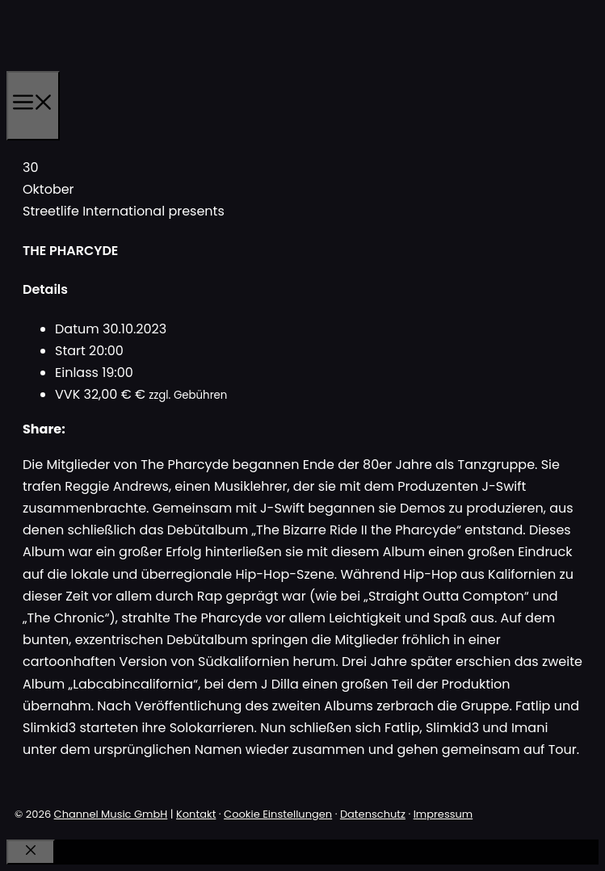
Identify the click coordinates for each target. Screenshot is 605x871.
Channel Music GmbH (111, 814)
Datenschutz (372, 814)
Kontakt (196, 814)
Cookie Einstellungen (278, 814)
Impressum (443, 814)
